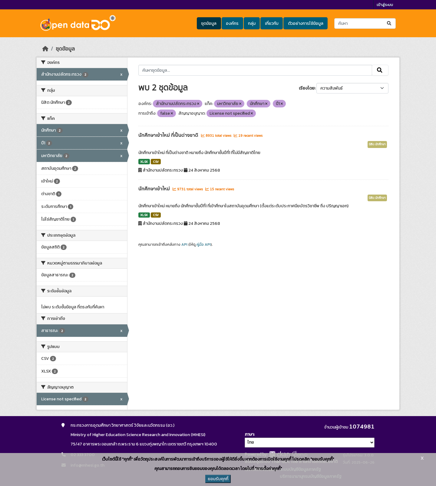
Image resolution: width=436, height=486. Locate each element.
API (184, 244)
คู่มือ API (204, 244)
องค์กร (232, 23)
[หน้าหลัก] (45, 49)
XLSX (144, 161)
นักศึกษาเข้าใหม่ (154, 189)
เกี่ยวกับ (272, 23)
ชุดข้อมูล (208, 23)
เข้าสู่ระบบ (385, 5)
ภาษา (249, 434)
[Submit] (389, 23)
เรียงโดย (307, 88)
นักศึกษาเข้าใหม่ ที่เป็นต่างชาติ (169, 135)
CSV (156, 161)
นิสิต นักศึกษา (377, 144)
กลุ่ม (252, 23)
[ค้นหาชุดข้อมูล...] (365, 23)
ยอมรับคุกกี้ (218, 479)
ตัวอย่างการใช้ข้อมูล (305, 23)
